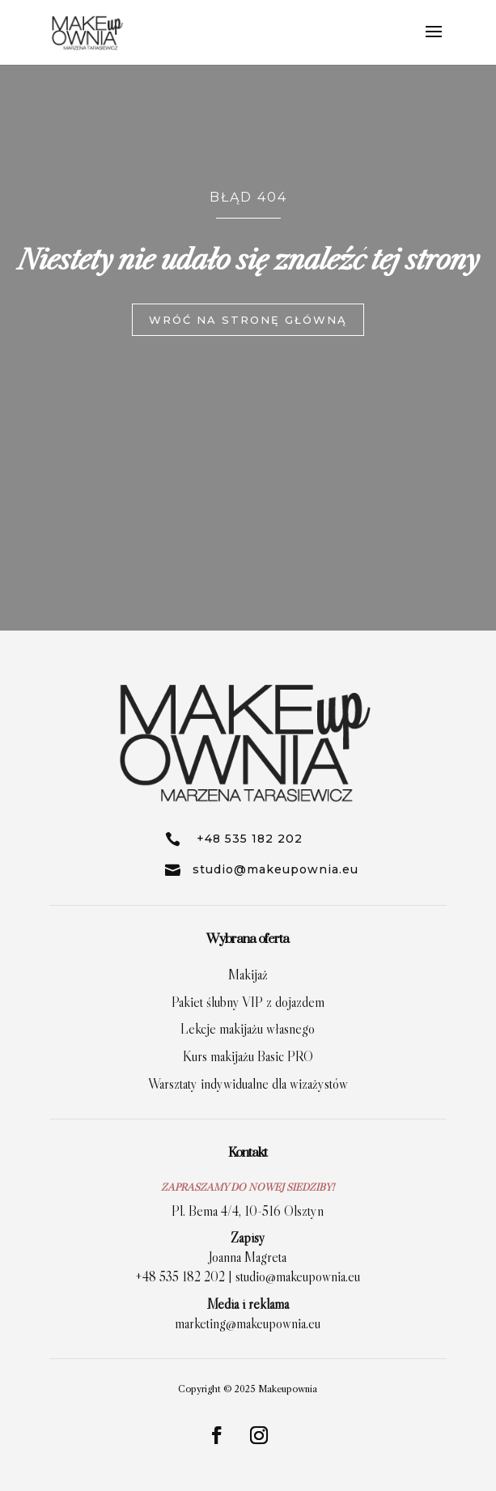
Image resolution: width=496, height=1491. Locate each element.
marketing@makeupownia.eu (247, 1323)
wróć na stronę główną (248, 315)
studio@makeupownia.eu (297, 1276)
